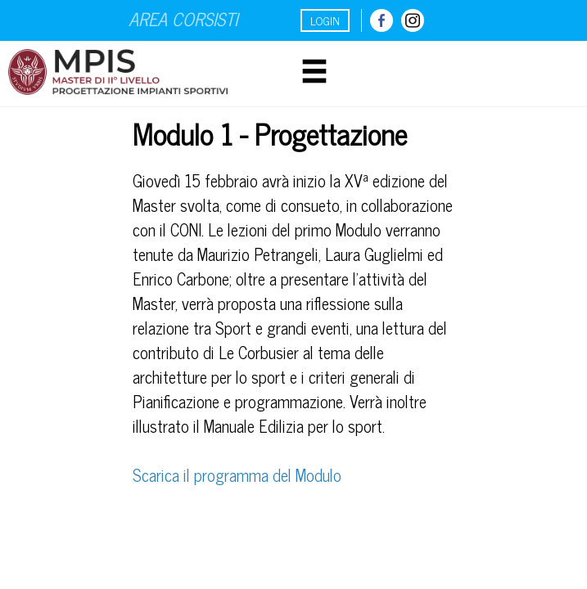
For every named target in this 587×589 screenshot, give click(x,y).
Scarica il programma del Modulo (237, 474)
